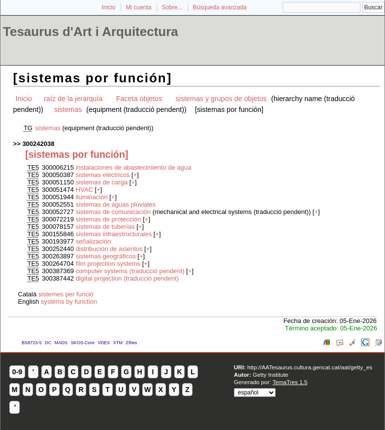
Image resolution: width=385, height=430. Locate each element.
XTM (118, 342)
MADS (61, 342)
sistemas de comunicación (113, 211)
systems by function (69, 301)
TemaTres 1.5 (289, 382)
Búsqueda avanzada (220, 7)
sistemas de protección (108, 219)
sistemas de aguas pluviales (116, 204)
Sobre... (172, 7)
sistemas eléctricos (103, 175)
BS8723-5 (31, 342)
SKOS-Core (83, 342)
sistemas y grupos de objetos (221, 99)
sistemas (68, 109)
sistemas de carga (102, 182)
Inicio (108, 7)
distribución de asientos (109, 248)
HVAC (84, 189)
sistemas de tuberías (105, 226)
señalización (93, 241)
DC (48, 342)
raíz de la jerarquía (73, 99)
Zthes (131, 342)
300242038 (38, 143)
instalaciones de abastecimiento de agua (134, 167)
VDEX (103, 342)
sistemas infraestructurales (114, 234)
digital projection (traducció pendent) (127, 278)
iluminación (92, 197)
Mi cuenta (139, 7)
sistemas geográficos (106, 256)
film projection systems (108, 263)
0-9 (17, 372)
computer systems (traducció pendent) (130, 271)
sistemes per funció (66, 294)
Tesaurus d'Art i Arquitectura (90, 31)
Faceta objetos (139, 99)
